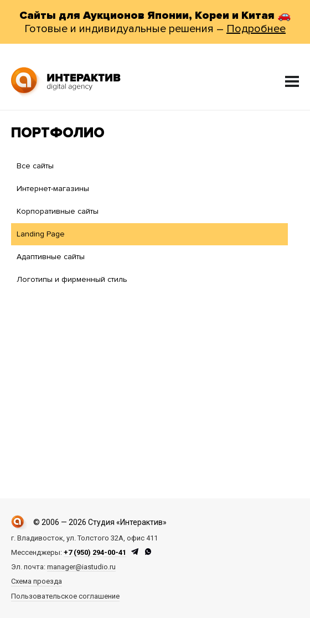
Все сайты (35, 166)
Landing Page (41, 234)
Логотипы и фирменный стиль (72, 279)
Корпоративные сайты (58, 211)
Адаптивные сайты (51, 256)
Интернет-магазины (53, 188)
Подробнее (256, 28)
